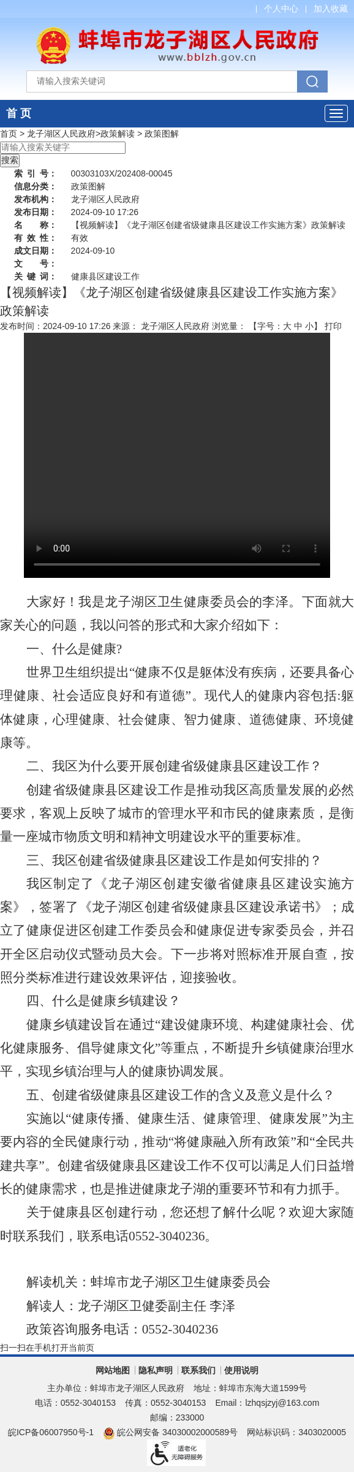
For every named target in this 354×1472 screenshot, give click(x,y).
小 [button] (309, 326)
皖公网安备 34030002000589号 (170, 1432)
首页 (8, 133)
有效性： (35, 238)
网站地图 (113, 1370)
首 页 (18, 113)
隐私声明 (155, 1370)
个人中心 (281, 8)
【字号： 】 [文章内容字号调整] (285, 326)
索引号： (35, 173)
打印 (333, 326)
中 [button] (298, 326)
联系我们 (198, 1370)
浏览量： (229, 326)
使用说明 (241, 1370)
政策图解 (162, 133)
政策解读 (117, 133)
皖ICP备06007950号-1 (51, 1432)
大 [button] (287, 326)
